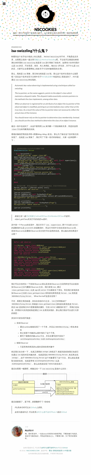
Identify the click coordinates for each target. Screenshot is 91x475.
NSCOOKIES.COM (32, 468)
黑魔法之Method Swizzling (45, 60)
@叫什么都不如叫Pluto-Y (46, 429)
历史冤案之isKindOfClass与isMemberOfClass (45, 227)
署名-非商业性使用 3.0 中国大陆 (60, 468)
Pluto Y (29, 448)
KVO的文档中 (47, 77)
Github (33, 425)
